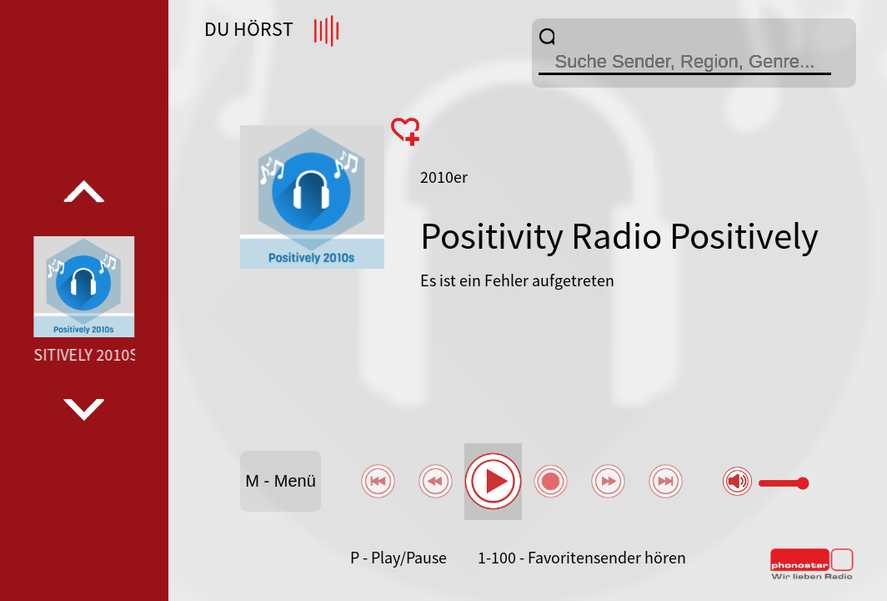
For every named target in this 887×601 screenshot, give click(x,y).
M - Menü (280, 481)
